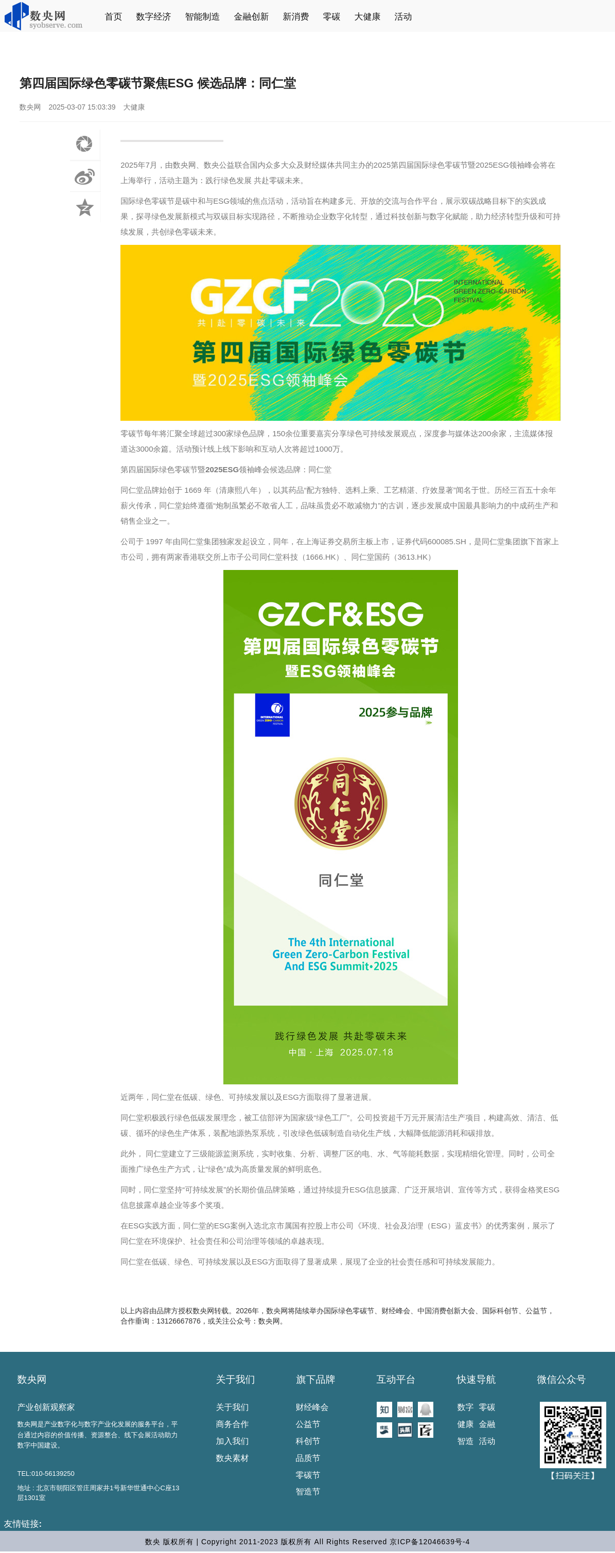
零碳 (332, 17)
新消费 (296, 17)
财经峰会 (312, 1407)
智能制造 (202, 17)
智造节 (308, 1491)
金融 (487, 1424)
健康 (466, 1424)
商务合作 (232, 1424)
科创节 (308, 1441)
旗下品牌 (316, 1379)
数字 (466, 1407)
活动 (403, 17)
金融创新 (251, 17)
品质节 (308, 1458)
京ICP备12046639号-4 (430, 1542)
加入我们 (232, 1441)
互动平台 (396, 1379)
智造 (466, 1441)
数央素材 (232, 1458)
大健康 (368, 17)
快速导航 (476, 1379)
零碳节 (308, 1475)
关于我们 (235, 1379)
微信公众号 (561, 1379)
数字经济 (153, 17)
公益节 (308, 1424)
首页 (113, 17)
